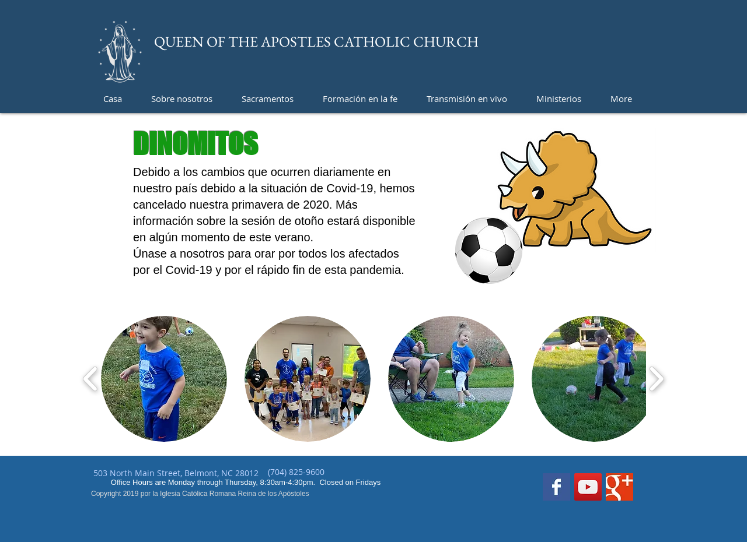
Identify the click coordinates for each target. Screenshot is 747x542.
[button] (164, 379)
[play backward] (91, 379)
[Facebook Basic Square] (556, 487)
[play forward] (656, 379)
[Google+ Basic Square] (619, 487)
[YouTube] (588, 487)
